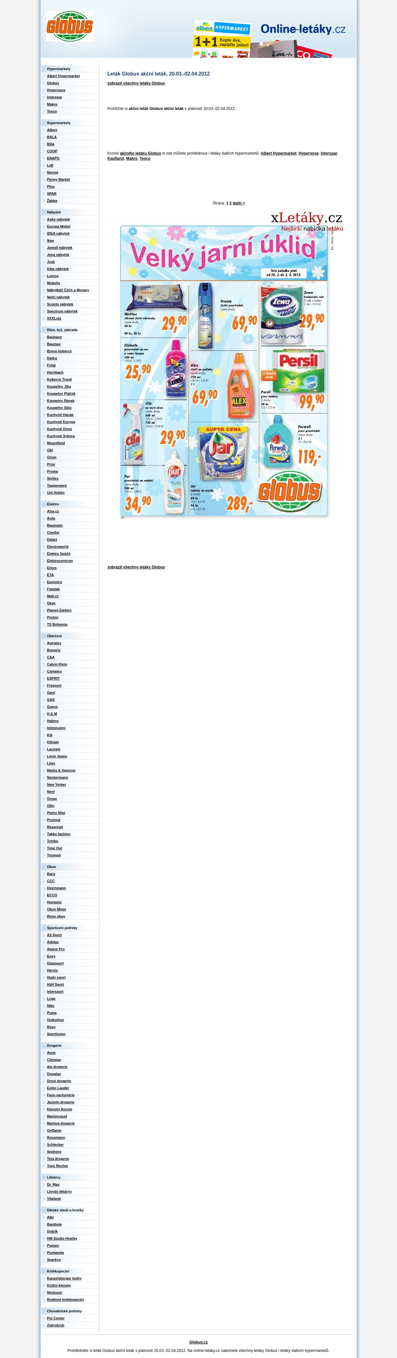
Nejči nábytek (58, 297)
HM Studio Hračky (62, 1238)
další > (239, 203)
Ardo (51, 518)
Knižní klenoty (59, 1285)
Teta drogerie (58, 1159)
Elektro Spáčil (58, 554)
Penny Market (58, 179)
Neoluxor (54, 1292)
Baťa (51, 874)
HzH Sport (55, 984)
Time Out (54, 848)
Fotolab (53, 589)
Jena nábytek (58, 255)
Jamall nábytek (59, 247)
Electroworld (58, 546)
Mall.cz (53, 596)
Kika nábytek (58, 269)
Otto (50, 806)
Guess (52, 707)
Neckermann (57, 777)
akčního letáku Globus (140, 153)
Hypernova (309, 153)
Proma (52, 471)
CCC (51, 881)
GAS (51, 700)
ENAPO (53, 158)
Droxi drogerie (59, 1081)
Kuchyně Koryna (61, 422)
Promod (53, 820)
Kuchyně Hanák (60, 415)
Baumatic (55, 525)
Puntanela (55, 1252)
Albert (52, 130)
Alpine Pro (56, 949)
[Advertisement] (222, 131)
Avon (51, 1053)
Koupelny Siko (59, 408)
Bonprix (53, 650)
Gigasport (55, 963)
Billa (50, 144)
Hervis (52, 970)
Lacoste (53, 749)
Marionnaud (57, 1116)
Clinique (54, 1060)
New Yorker (56, 784)
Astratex (54, 643)
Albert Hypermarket (278, 153)
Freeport (54, 685)
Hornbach (55, 372)
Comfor (53, 532)
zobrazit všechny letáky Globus (136, 83)
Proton (52, 617)
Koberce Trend (59, 379)
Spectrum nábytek (62, 311)
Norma (52, 172)
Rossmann (56, 1137)
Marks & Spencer (61, 770)
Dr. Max (53, 1184)
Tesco (145, 158)
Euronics (54, 582)
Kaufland (115, 158)
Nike (50, 1006)
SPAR (52, 193)
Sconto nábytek (60, 304)
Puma (52, 1013)
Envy (51, 956)
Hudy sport (56, 977)
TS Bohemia (57, 624)
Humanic (54, 902)
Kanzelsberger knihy (64, 1278)
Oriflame (54, 1130)
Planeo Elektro (59, 610)
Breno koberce (59, 351)
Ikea (50, 240)
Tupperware (57, 485)
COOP (52, 151)
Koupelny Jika (59, 386)
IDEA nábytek (58, 233)
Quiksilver (55, 1020)
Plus (50, 186)
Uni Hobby (56, 492)
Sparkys (54, 1260)
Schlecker (55, 1144)
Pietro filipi (56, 813)
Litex (51, 763)
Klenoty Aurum (59, 1109)
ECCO (52, 895)
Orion (51, 457)
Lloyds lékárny (59, 1191)
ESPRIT (53, 678)
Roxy (51, 1027)
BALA (52, 137)
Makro (131, 158)
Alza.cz (53, 511)
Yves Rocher (57, 1166)
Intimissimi (56, 728)
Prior (51, 464)
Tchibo (52, 841)
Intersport (55, 991)
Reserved (55, 827)
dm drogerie (57, 1067)
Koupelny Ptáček (61, 393)
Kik (49, 735)
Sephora (54, 1152)
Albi (50, 1217)
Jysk (51, 262)
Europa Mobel (58, 226)
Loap (51, 998)
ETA (50, 575)
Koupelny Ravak (61, 401)
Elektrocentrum (60, 561)
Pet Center (56, 1318)
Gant (51, 692)
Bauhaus (54, 337)
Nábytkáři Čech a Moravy (68, 290)
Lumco (53, 276)
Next (51, 791)
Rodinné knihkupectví (65, 1299)
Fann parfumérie (61, 1095)
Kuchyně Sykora (61, 436)
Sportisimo (56, 1034)
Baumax (54, 344)
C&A (51, 657)
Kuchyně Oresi (59, 429)
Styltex (53, 478)
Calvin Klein (57, 664)
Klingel (53, 742)
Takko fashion (58, 834)
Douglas (54, 1074)
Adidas (53, 942)
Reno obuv (56, 916)
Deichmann (56, 888)
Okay (51, 603)
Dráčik (52, 1231)
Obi (50, 450)
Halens (53, 721)
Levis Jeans (57, 756)
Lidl (50, 165)
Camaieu (54, 671)
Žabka (52, 201)
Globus (53, 83)
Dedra (52, 358)
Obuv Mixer (56, 909)
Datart (52, 539)
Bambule (54, 1224)
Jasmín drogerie (60, 1102)
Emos (52, 568)
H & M (52, 714)
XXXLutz (54, 318)
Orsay (52, 799)
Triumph (54, 855)
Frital (51, 365)
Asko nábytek (58, 219)
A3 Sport (54, 935)
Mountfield (56, 443)
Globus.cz (198, 1342)
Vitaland (54, 1198)
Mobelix (53, 283)
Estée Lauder (58, 1088)
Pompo (53, 1245)
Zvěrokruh (55, 1325)
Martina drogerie (61, 1123)
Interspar (329, 153)
